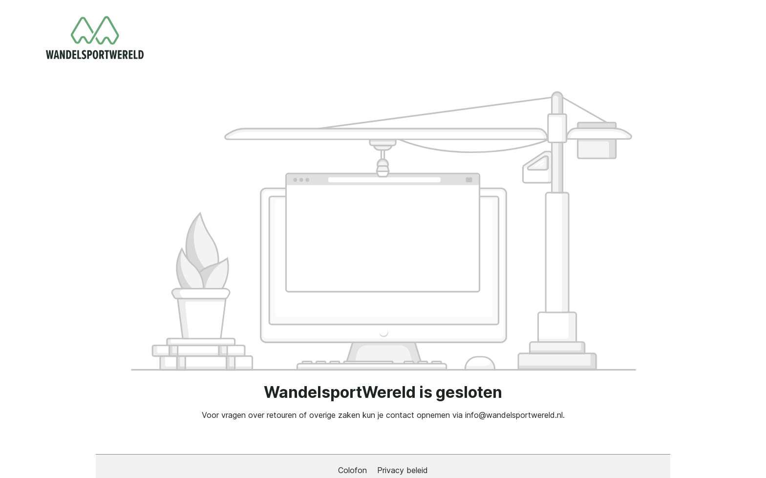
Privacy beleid (402, 470)
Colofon (353, 470)
